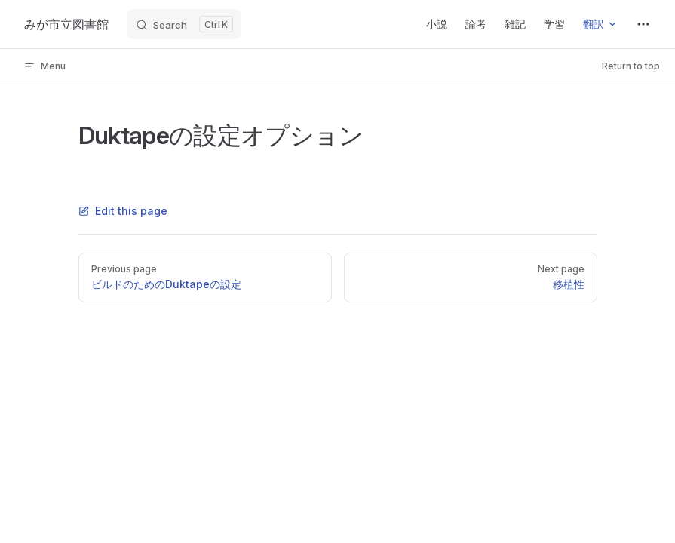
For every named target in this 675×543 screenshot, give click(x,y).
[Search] (184, 24)
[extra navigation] (643, 24)
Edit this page (122, 210)
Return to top (631, 66)
